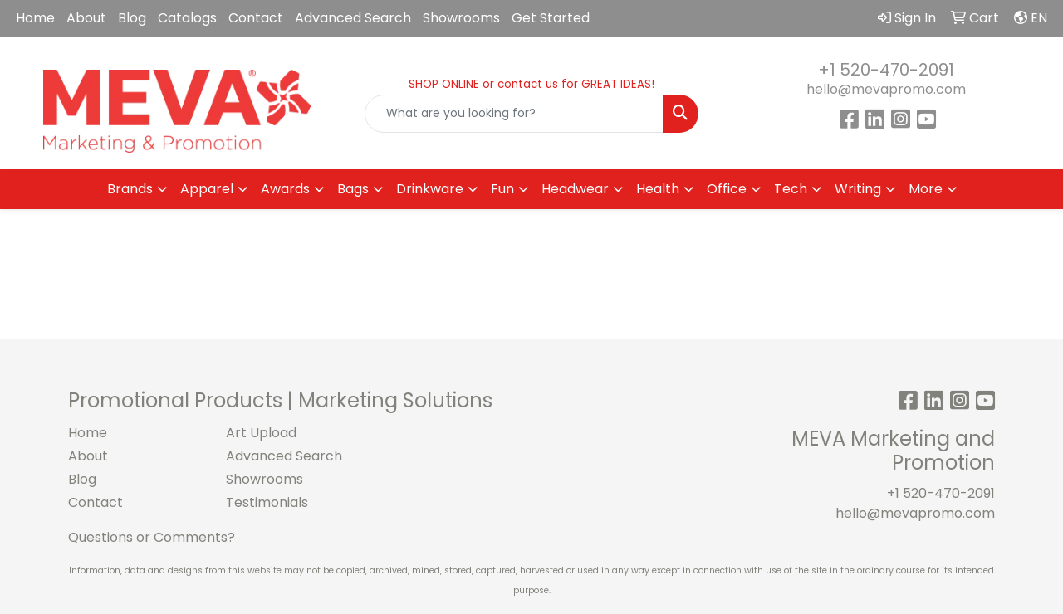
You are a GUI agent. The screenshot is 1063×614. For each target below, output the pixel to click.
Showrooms (461, 17)
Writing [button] (858, 188)
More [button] (926, 188)
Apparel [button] (206, 188)
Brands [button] (130, 188)
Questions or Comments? (151, 537)
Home (35, 17)
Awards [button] (285, 188)
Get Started (551, 17)
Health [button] (657, 188)
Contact (255, 17)
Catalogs (187, 17)
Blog (132, 17)
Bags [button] (353, 188)
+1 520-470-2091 (886, 69)
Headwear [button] (575, 188)
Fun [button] (502, 188)
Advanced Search (353, 17)
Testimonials (267, 502)
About (86, 17)
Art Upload (261, 432)
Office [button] (727, 188)
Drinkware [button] (429, 188)
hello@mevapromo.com (886, 89)
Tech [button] (790, 188)
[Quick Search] (514, 114)
